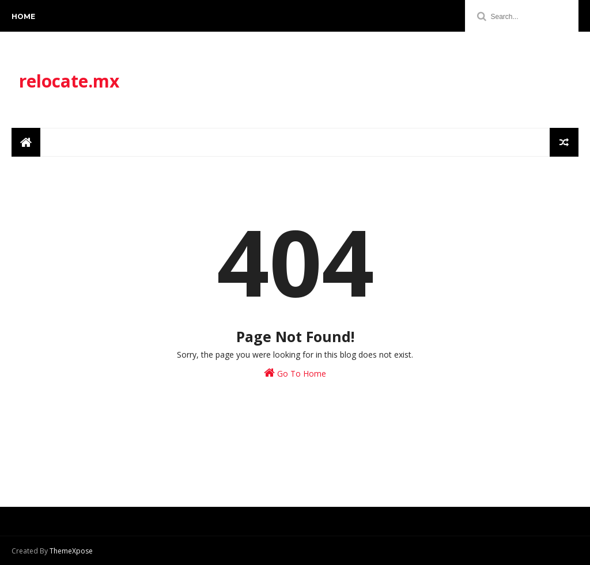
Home (23, 16)
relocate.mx (69, 81)
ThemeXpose (71, 551)
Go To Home (295, 373)
